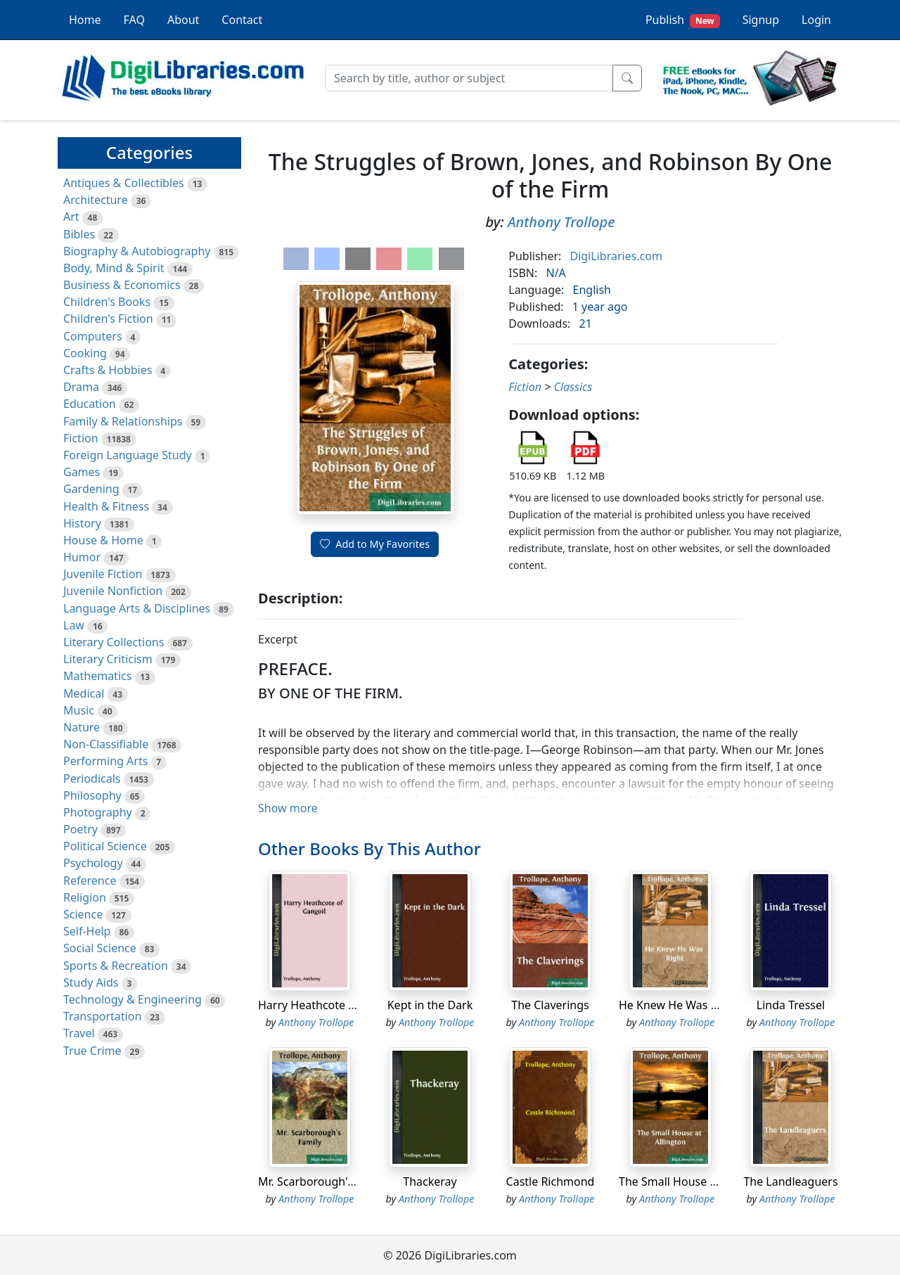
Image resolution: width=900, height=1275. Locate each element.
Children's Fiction (108, 318)
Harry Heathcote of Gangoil (330, 1005)
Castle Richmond (550, 1181)
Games (81, 472)
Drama (81, 387)
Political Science (105, 846)
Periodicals (92, 778)
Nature (81, 727)
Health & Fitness (106, 506)
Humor (82, 557)
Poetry (80, 829)
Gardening (91, 488)
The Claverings (550, 1005)
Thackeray (429, 1181)
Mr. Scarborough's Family (324, 1181)
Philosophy (92, 795)
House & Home (103, 540)
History (82, 523)
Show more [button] (288, 808)
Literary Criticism (108, 659)
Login (816, 19)
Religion (84, 897)
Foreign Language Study (127, 455)
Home (85, 19)
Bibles (79, 234)
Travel (79, 1033)
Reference (89, 880)
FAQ (134, 19)
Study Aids (90, 982)
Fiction (80, 438)
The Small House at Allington (695, 1181)
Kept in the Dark (430, 1005)
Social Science (99, 948)
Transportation (102, 1016)
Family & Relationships (122, 421)
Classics (572, 387)
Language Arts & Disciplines (136, 608)
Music (78, 710)
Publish (682, 20)
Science (83, 914)
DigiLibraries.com (616, 256)
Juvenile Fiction (102, 574)
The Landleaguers (790, 1181)
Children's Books (106, 301)
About (183, 19)
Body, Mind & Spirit (114, 268)
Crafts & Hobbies (107, 370)
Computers (92, 336)
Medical (83, 693)
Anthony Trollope (561, 221)
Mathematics (97, 676)
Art (71, 216)
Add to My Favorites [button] (375, 544)
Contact (241, 19)
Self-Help (86, 931)
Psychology (93, 863)
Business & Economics (122, 285)
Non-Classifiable (105, 744)
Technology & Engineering (132, 999)
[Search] (469, 78)
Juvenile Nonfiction (112, 590)
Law (73, 625)
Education (89, 403)
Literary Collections (113, 642)
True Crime (92, 1050)
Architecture (95, 199)
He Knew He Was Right (678, 1005)
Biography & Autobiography (136, 251)
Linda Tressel (791, 1005)
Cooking (85, 353)
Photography (97, 812)
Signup (760, 19)
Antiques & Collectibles (123, 183)
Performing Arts (105, 761)
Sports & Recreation (115, 965)
